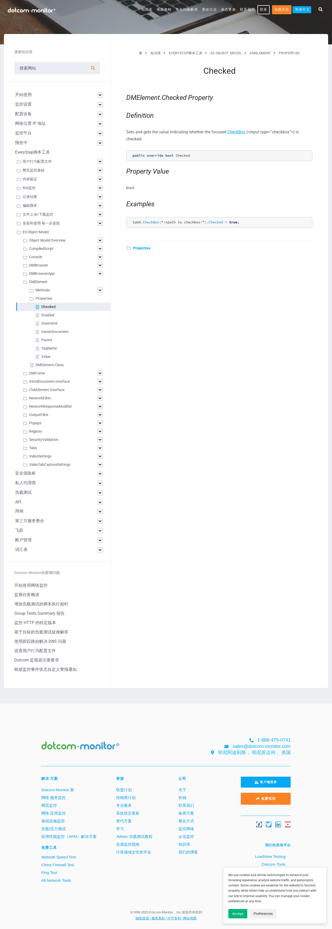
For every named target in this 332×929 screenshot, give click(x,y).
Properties (141, 248)
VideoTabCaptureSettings (49, 464)
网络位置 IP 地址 (30, 123)
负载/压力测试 (53, 828)
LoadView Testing (269, 856)
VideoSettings (40, 456)
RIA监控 (29, 188)
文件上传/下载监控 (38, 214)
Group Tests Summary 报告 (39, 613)
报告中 (21, 142)
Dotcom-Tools (273, 864)
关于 (182, 790)
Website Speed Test (58, 857)
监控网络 (186, 828)
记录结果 (30, 197)
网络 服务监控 (53, 797)
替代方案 (124, 821)
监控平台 (23, 133)
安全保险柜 (25, 473)
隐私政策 (143, 918)
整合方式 (186, 821)
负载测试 (23, 492)
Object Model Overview (47, 240)
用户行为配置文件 (37, 161)
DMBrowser (38, 265)
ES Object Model (36, 232)
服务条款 (158, 918)
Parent (46, 340)
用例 (19, 511)
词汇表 (21, 549)
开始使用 (23, 94)
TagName (49, 348)
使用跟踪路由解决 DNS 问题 (40, 641)
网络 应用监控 (53, 813)
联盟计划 (124, 790)
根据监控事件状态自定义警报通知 (45, 669)
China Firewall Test (57, 865)
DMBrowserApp (42, 273)
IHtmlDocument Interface (49, 381)
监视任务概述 (26, 594)
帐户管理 (23, 539)
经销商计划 (126, 797)
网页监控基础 (33, 170)
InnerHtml (49, 323)
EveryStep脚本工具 (32, 152)
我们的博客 (188, 852)
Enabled (47, 315)
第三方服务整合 (29, 520)
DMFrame (37, 373)
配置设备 (23, 113)
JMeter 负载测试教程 (134, 836)
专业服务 (124, 805)
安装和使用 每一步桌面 (41, 223)
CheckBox (236, 131)
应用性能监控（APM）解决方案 (69, 836)
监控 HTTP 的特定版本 (35, 622)
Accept (237, 914)
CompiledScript (41, 249)
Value (45, 356)
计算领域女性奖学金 (133, 852)
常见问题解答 (187, 9)
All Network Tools (56, 880)
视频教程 (164, 9)
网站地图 (190, 918)
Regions (35, 431)
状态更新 (228, 9)
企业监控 (186, 836)
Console (35, 257)
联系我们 (247, 9)
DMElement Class (50, 365)
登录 (263, 9)
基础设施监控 (53, 821)
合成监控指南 (128, 844)
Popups (35, 423)
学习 (120, 828)
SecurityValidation (43, 440)
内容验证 (30, 179)
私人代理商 (25, 482)
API (18, 502)
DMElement (38, 282)
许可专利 (174, 918)
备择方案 (186, 813)
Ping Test (49, 872)
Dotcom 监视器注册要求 (36, 660)
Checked (48, 307)
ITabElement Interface (46, 390)
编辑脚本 (30, 205)
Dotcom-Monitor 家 (57, 790)
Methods (43, 290)
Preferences (263, 914)
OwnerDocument (55, 332)
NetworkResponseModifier (50, 406)
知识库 (146, 9)
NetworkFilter (40, 398)
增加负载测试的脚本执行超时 (41, 604)
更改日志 (209, 9)
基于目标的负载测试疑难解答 (41, 632)
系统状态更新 (128, 813)
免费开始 (281, 9)
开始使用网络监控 (31, 585)
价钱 (182, 797)
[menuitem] (302, 9)
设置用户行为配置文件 (35, 650)
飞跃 (19, 530)
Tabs (33, 448)
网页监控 (49, 805)
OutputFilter (39, 415)
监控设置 (23, 104)
